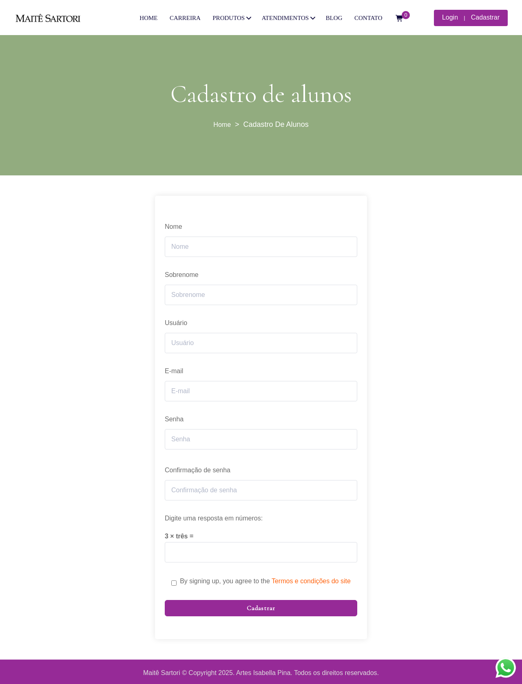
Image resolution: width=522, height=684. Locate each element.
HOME (148, 18)
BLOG (334, 18)
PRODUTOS (228, 18)
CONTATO (368, 18)
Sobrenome (182, 274)
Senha (174, 419)
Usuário (176, 322)
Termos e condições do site (311, 581)
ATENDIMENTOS (285, 18)
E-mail (174, 370)
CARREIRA (185, 18)
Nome (173, 226)
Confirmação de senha (197, 470)
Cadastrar (485, 17)
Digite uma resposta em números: (214, 518)
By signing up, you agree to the (265, 581)
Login (450, 17)
